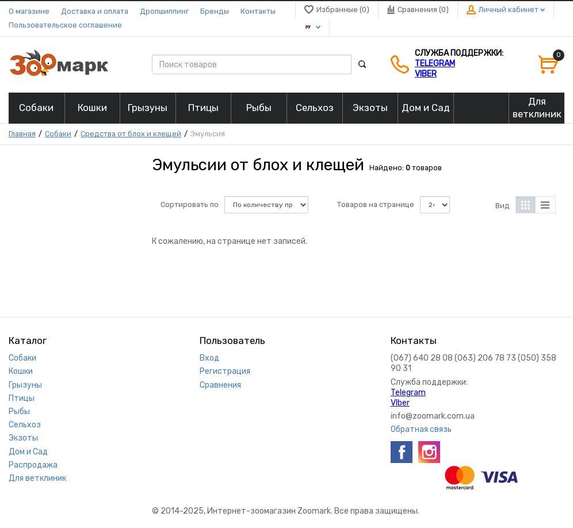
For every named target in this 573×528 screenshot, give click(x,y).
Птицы (22, 398)
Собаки (58, 133)
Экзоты (23, 438)
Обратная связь (421, 429)
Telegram (435, 63)
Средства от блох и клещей (131, 133)
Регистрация (225, 371)
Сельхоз (25, 425)
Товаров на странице (375, 204)
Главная (22, 133)
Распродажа (33, 465)
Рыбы (19, 411)
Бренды (214, 11)
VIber (426, 74)
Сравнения (220, 385)
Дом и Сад (28, 452)
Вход (209, 358)
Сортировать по (190, 204)
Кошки (21, 371)
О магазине (29, 11)
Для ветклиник (37, 478)
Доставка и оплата (94, 11)
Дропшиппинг (164, 11)
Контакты (258, 11)
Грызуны (25, 385)
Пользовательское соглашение (65, 25)
